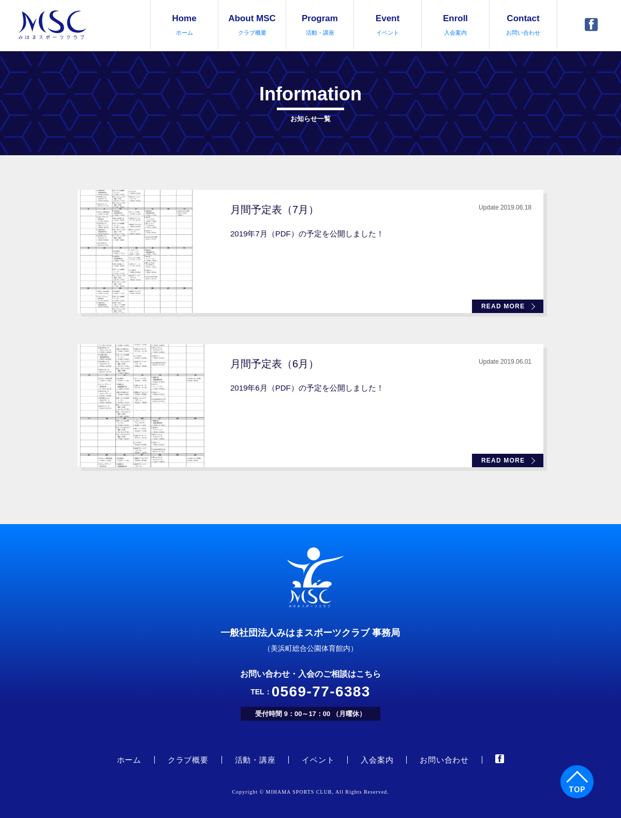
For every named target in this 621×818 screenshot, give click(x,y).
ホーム (129, 759)
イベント (318, 759)
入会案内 (377, 759)
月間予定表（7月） (274, 209)
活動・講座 (255, 759)
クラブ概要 (188, 759)
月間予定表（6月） (274, 363)
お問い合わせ (444, 759)
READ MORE (503, 306)
